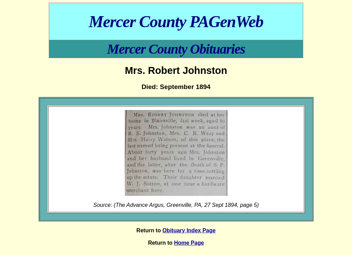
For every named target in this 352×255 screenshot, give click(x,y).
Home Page (189, 243)
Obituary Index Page (189, 230)
